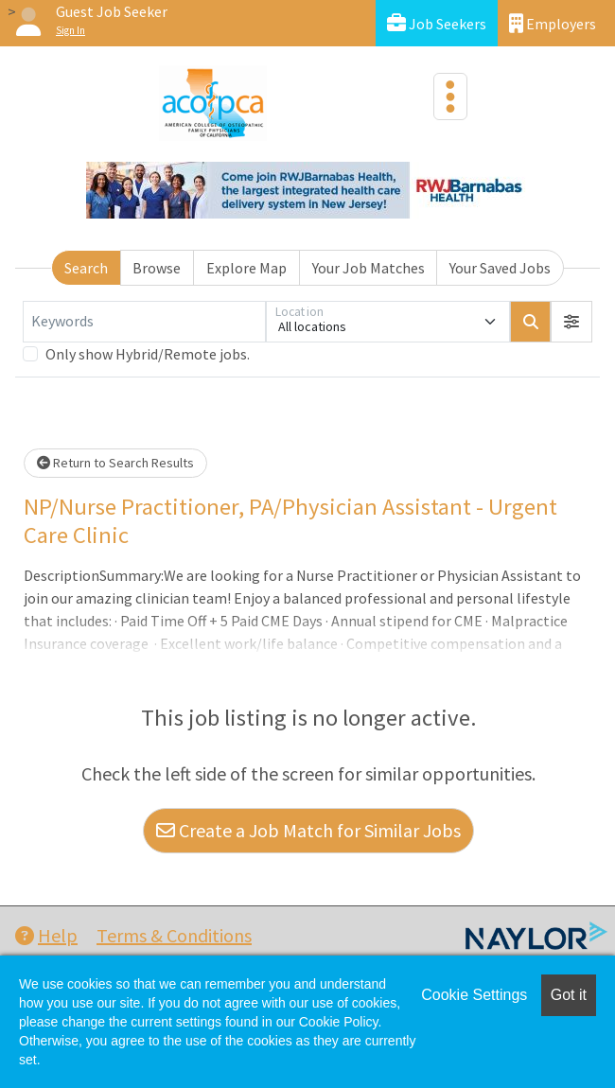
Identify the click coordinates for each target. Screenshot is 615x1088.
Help (46, 935)
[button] (571, 321)
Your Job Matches (368, 267)
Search (86, 267)
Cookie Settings (474, 995)
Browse (156, 267)
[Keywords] (144, 321)
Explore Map (246, 267)
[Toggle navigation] (450, 96)
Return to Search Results (115, 462)
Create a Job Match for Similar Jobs (308, 830)
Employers (552, 23)
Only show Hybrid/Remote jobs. (147, 353)
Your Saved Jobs (500, 267)
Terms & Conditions (174, 935)
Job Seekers (436, 23)
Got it (569, 995)
